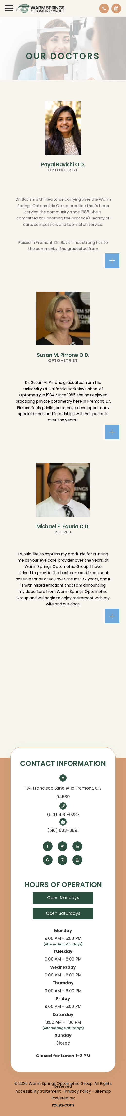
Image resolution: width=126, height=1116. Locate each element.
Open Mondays (63, 898)
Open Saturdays (63, 913)
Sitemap (103, 1091)
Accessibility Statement (38, 1091)
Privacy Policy (78, 1091)
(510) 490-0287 (63, 814)
